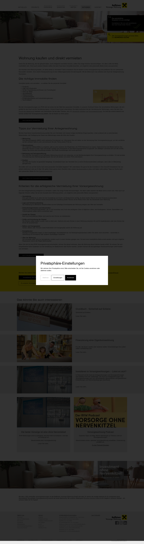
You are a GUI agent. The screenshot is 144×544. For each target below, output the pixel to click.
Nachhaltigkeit (22, 527)
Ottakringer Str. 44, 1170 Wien (68, 522)
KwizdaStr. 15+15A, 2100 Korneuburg (70, 526)
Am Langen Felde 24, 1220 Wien (68, 519)
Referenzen (21, 524)
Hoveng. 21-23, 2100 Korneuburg (69, 527)
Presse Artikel (43, 519)
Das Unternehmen (23, 519)
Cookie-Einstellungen (64, 540)
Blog (40, 524)
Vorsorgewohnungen (67, 515)
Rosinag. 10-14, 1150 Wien (66, 529)
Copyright (79, 540)
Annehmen (70, 261)
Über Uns (20, 515)
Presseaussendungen (45, 520)
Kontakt (20, 517)
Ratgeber (41, 522)
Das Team (20, 520)
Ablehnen (46, 261)
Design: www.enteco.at (122, 539)
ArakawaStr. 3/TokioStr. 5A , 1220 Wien (71, 517)
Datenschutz (32, 540)
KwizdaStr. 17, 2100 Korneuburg (69, 531)
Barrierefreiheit (47, 540)
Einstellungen (57, 261)
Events (40, 517)
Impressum (20, 540)
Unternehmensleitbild (24, 526)
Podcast (41, 526)
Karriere (20, 522)
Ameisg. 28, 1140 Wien (65, 520)
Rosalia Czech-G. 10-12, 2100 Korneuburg (72, 524)
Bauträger (96, 515)
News (40, 515)
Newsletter (42, 527)
